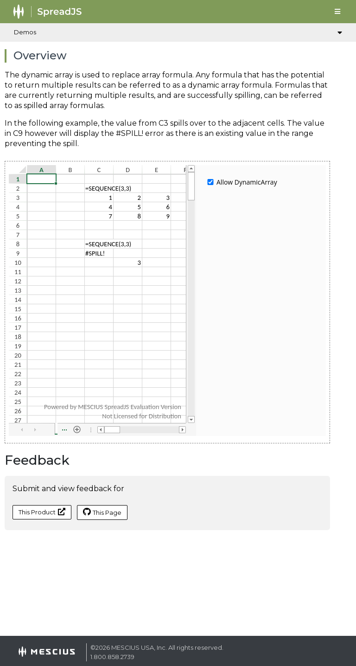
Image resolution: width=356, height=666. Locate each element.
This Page (102, 512)
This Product (42, 512)
